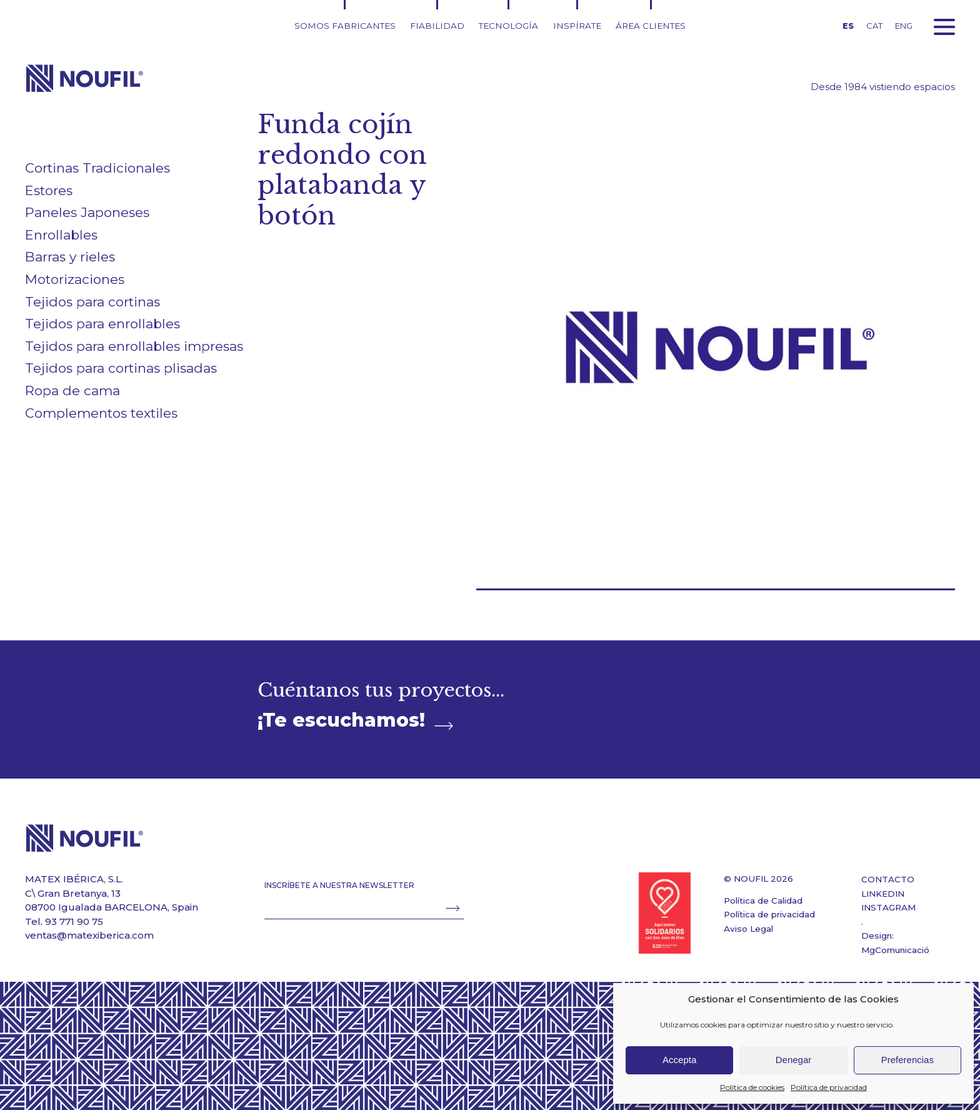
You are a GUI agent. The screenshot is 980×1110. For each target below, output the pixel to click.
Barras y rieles (70, 257)
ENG (903, 26)
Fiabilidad (437, 26)
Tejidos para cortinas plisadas (121, 368)
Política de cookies (752, 1087)
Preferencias (907, 1059)
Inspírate (577, 26)
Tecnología (508, 26)
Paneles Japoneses (87, 212)
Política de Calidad (763, 901)
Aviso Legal (748, 929)
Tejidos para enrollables (102, 323)
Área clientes (651, 26)
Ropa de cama (72, 390)
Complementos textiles (101, 413)
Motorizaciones (74, 279)
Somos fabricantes (345, 26)
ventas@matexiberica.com (89, 935)
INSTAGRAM (888, 907)
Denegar (794, 1059)
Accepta (679, 1059)
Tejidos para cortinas (92, 302)
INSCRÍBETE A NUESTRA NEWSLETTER (339, 885)
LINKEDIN (882, 894)
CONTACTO (887, 879)
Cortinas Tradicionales (97, 168)
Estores (48, 190)
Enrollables (61, 235)
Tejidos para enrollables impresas (134, 346)
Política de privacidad (829, 1087)
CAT (874, 26)
